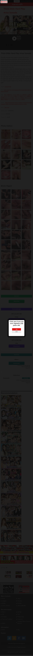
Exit (17, 331)
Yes (16, 329)
